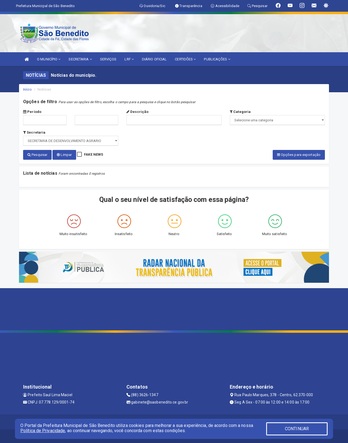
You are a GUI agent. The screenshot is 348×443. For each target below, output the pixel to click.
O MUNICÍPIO (48, 59)
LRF (129, 59)
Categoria (240, 112)
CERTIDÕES (185, 59)
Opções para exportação (299, 155)
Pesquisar (37, 155)
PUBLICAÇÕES (217, 59)
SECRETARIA (80, 59)
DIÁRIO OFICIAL (154, 59)
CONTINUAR (297, 428)
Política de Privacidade (42, 430)
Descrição (137, 112)
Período (32, 112)
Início (27, 89)
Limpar (64, 155)
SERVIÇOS (108, 59)
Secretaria (34, 132)
